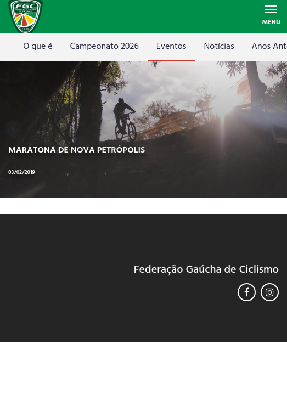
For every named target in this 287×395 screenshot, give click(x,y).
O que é (37, 47)
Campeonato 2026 (104, 47)
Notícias (219, 47)
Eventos (171, 47)
